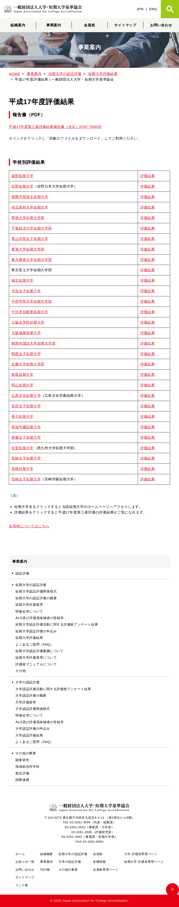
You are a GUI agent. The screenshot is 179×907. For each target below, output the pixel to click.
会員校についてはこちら (29, 526)
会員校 (89, 25)
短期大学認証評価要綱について (39, 651)
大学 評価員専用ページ (140, 854)
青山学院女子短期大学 (29, 239)
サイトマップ (125, 25)
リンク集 (21, 885)
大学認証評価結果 (29, 735)
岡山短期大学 (22, 385)
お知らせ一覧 (24, 861)
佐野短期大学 (22, 186)
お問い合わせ (161, 25)
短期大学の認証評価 (30, 585)
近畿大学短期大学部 (28, 364)
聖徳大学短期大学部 (28, 218)
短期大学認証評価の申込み (36, 631)
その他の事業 (25, 753)
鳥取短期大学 (22, 374)
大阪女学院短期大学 (28, 322)
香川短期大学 (22, 416)
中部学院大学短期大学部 (31, 301)
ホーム (20, 854)
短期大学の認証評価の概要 (36, 598)
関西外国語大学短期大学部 (33, 343)
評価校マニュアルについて (36, 664)
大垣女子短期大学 (26, 291)
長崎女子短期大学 (26, 458)
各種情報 (99, 861)
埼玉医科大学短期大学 (29, 207)
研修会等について (29, 611)
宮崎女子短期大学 (26, 479)
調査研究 (22, 760)
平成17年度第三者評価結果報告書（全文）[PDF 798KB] (55, 127)
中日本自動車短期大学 (29, 312)
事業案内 (53, 25)
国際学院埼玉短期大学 (29, 197)
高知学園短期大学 (26, 427)
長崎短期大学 (22, 469)
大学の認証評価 (27, 682)
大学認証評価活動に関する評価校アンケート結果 (53, 689)
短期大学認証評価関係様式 (36, 591)
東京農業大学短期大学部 (31, 260)
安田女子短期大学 (26, 406)
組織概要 (46, 854)
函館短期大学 (22, 176)
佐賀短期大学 (22, 448)
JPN (140, 9)
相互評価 (22, 773)
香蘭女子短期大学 (26, 437)
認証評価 (22, 573)
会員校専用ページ (106, 869)
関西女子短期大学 (26, 354)
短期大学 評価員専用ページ (144, 861)
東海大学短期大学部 (28, 249)
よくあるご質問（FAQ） (34, 644)
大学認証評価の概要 (30, 695)
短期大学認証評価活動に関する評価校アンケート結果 (56, 624)
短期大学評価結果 (29, 638)
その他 (20, 671)
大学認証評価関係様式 (32, 709)
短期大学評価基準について (36, 657)
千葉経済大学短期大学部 (31, 228)
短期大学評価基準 (29, 604)
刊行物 (45, 869)
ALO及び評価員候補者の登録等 (39, 618)
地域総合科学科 (27, 766)
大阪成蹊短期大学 (26, 333)
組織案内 (17, 25)
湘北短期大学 (22, 280)
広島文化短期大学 (26, 395)
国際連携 (22, 780)
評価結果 (147, 176)
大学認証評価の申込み (32, 728)
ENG (153, 9)
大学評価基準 (25, 702)
